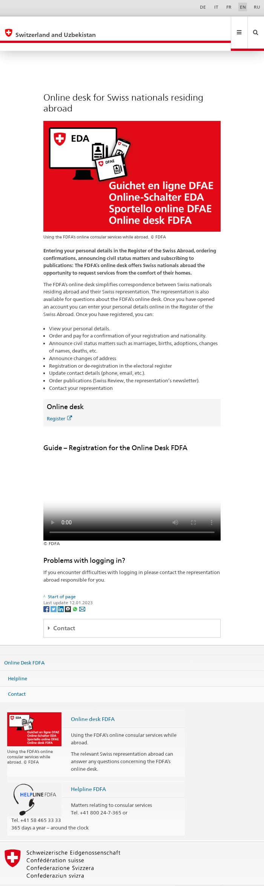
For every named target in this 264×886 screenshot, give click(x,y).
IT (216, 7)
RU (257, 7)
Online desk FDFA (93, 703)
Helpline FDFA (88, 773)
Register (59, 402)
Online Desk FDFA (24, 646)
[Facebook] (47, 592)
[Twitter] (54, 592)
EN (243, 7)
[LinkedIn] (61, 592)
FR (229, 7)
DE (203, 7)
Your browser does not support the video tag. (132, 480)
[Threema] (68, 592)
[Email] (82, 592)
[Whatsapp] (75, 592)
